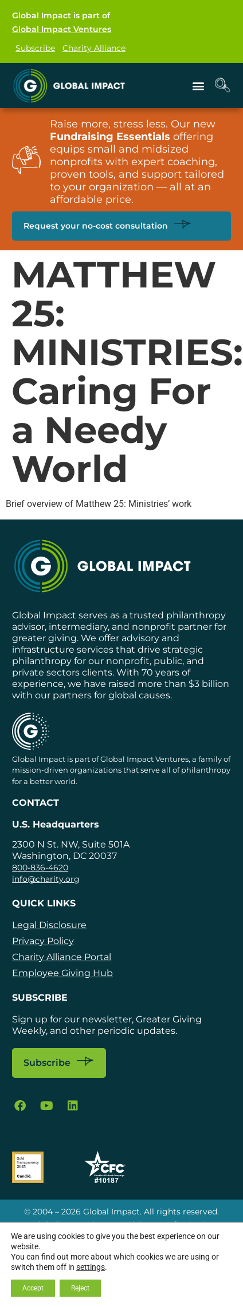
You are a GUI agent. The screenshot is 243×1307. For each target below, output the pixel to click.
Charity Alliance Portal (61, 957)
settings (90, 1267)
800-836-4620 (40, 867)
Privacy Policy (43, 941)
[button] (198, 85)
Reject (80, 1288)
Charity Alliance (94, 48)
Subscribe (35, 48)
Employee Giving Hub (62, 973)
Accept (33, 1288)
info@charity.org (46, 879)
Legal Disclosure (49, 925)
